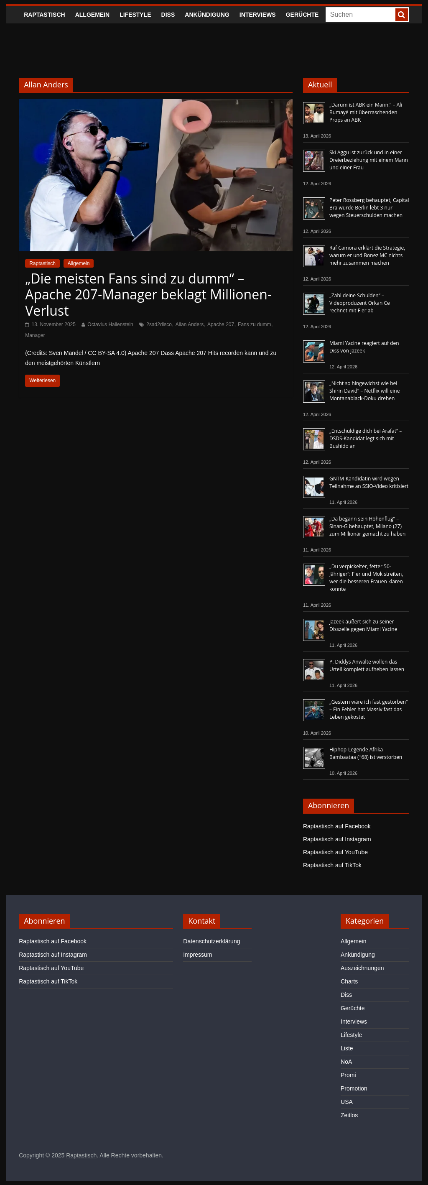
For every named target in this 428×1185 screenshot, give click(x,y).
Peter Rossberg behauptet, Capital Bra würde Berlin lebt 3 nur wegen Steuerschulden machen (369, 208)
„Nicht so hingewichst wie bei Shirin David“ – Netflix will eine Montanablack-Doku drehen (364, 391)
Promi (348, 1075)
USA (347, 1101)
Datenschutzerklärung (211, 941)
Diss (168, 14)
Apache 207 (220, 324)
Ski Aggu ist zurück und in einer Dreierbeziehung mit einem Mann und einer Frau (368, 160)
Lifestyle (135, 14)
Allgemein (92, 14)
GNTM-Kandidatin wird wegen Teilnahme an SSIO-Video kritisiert (368, 482)
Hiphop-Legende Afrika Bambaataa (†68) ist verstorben (365, 753)
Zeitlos (349, 1115)
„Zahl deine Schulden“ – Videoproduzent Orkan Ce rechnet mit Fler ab (359, 303)
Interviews (257, 14)
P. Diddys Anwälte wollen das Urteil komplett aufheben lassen (366, 665)
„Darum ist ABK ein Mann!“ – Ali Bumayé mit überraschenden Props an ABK (365, 112)
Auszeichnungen (362, 968)
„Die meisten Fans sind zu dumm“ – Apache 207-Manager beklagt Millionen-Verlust (148, 294)
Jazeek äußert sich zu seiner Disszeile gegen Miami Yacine (363, 625)
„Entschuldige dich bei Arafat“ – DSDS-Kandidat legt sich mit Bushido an (365, 438)
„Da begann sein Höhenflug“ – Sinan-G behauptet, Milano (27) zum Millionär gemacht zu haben (367, 526)
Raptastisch (44, 14)
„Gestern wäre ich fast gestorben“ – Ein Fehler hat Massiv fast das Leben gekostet (368, 709)
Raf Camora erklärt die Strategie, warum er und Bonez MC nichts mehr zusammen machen (367, 255)
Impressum (197, 954)
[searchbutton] (401, 14)
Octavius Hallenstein (110, 324)
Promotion (354, 1088)
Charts (349, 981)
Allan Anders (190, 324)
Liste (347, 1048)
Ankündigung (207, 14)
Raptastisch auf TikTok (332, 865)
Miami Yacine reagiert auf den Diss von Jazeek (364, 347)
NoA (346, 1061)
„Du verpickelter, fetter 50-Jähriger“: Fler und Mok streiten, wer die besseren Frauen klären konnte (366, 577)
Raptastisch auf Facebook (337, 826)
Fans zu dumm (254, 324)
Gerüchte (302, 14)
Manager (35, 335)
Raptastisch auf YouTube (335, 852)
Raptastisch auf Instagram (337, 839)
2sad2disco (159, 324)
